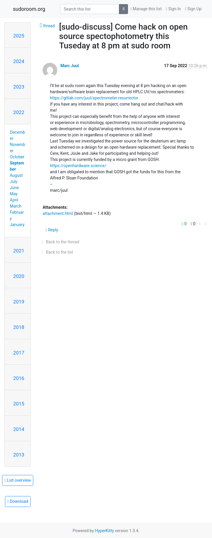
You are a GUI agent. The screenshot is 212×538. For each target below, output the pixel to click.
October (17, 157)
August (16, 175)
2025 (18, 36)
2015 (18, 404)
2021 (18, 251)
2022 (18, 112)
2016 (18, 378)
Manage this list (146, 8)
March (16, 206)
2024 (18, 61)
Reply (52, 230)
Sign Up (193, 8)
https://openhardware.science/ (78, 165)
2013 (18, 455)
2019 (18, 302)
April (14, 200)
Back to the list (56, 252)
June (14, 187)
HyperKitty (104, 530)
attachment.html (58, 213)
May (14, 193)
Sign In (173, 8)
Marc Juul (69, 65)
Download (17, 501)
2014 (18, 429)
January (17, 224)
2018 (18, 327)
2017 (18, 353)
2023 (18, 87)
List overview (17, 480)
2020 (18, 276)
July (13, 181)
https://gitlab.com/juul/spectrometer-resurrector (94, 98)
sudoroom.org (29, 9)
